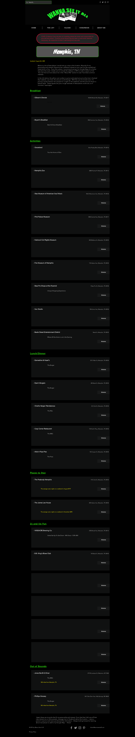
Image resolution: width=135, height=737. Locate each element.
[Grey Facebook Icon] (100, 2)
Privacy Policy (32, 732)
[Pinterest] (108, 2)
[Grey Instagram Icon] (105, 2)
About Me (67, 72)
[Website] (103, 106)
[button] (103, 585)
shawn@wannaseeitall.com (97, 727)
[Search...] (38, 2)
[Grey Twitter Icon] (103, 2)
